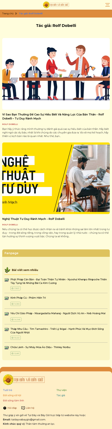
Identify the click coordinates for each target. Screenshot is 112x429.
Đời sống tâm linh (13, 400)
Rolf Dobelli (10, 124)
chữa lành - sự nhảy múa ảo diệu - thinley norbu (40, 347)
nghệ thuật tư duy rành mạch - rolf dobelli (33, 219)
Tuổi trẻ (7, 390)
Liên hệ (30, 408)
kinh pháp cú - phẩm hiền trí (28, 297)
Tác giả (60, 395)
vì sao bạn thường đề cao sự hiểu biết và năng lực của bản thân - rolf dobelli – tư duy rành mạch (53, 116)
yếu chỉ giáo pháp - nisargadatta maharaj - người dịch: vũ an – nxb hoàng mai (57, 313)
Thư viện (61, 390)
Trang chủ (8, 13)
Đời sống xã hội (12, 395)
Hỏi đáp (12, 408)
